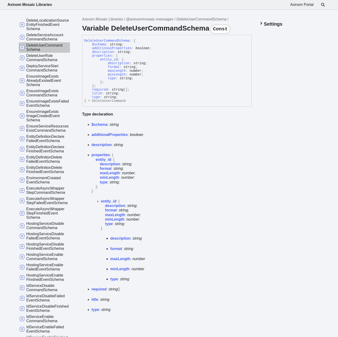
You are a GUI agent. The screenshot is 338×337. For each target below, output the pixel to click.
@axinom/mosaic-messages (149, 19)
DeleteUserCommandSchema (202, 19)
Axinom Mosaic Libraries (30, 5)
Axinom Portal (302, 5)
